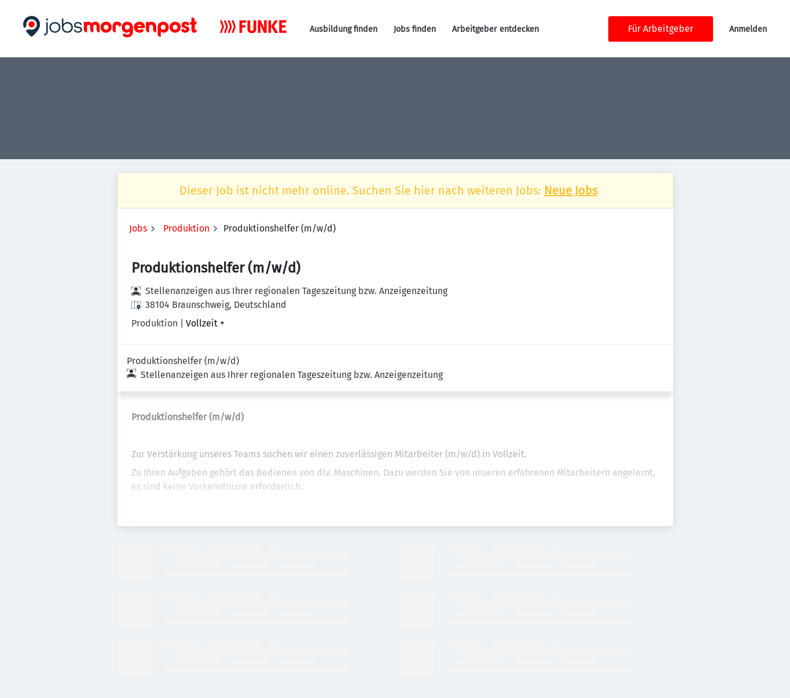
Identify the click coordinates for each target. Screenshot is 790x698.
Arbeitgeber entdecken (495, 29)
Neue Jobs (570, 190)
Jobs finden (415, 29)
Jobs (138, 228)
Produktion (186, 228)
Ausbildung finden (343, 29)
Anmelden (748, 29)
